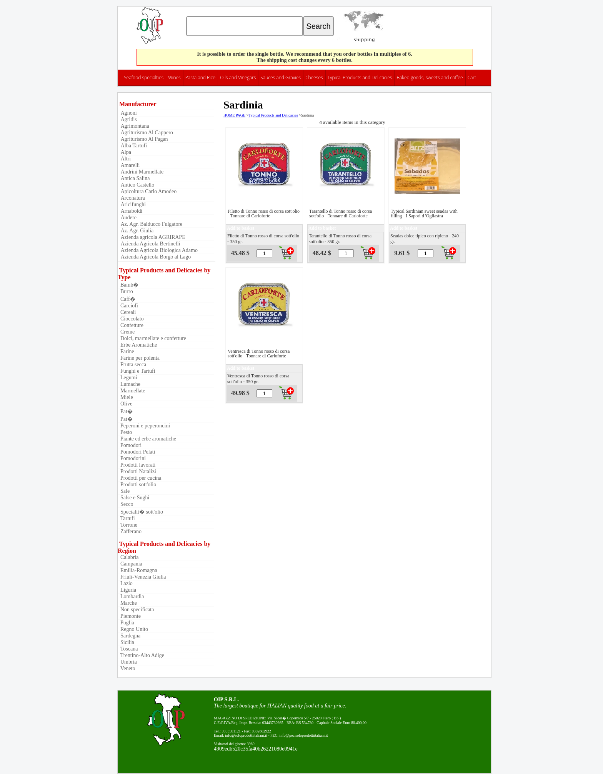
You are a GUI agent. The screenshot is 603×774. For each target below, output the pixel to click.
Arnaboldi (131, 211)
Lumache (129, 384)
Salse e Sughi (133, 497)
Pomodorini (132, 458)
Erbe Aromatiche (137, 345)
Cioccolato (131, 319)
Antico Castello (137, 185)
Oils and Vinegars (238, 77)
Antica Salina (135, 178)
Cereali (127, 312)
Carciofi (128, 306)
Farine (126, 351)
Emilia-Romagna (137, 570)
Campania (130, 564)
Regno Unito (133, 629)
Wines (174, 77)
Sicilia (126, 642)
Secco (125, 504)
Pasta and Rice (200, 77)
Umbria (127, 662)
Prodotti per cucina (140, 478)
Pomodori (130, 445)
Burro (125, 291)
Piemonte (129, 616)
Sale (124, 491)
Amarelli (130, 165)
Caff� (126, 299)
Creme (126, 332)
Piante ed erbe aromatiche (147, 439)
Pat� (125, 411)
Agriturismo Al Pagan (144, 139)
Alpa (125, 152)
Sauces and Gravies (280, 77)
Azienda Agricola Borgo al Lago (155, 257)
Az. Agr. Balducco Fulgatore (151, 224)
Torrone (127, 525)
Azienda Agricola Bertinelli (150, 244)
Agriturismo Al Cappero (146, 132)
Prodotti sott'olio (137, 484)
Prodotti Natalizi (137, 471)
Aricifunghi (133, 204)
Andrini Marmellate (141, 172)
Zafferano (130, 531)
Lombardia (131, 596)
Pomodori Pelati (136, 452)
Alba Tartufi (133, 145)
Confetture (130, 325)
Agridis (128, 119)
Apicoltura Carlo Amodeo (148, 191)
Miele (125, 397)
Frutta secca (132, 364)
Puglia (126, 623)
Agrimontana (134, 126)
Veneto (126, 668)
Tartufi (126, 518)
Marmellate (131, 391)
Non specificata (136, 609)
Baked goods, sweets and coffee (429, 77)
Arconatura (132, 198)
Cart (472, 77)
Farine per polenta (139, 358)
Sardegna (129, 636)
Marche (127, 603)
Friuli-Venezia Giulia (142, 577)
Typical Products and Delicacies (360, 77)
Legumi (127, 377)
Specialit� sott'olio (140, 512)
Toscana (128, 649)
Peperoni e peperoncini (144, 426)
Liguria (127, 590)
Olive (125, 404)
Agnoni (128, 113)
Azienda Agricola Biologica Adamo (159, 250)
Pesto (125, 432)
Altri (125, 159)
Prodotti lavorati (136, 465)
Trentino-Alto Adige (141, 655)
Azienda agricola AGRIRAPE (152, 237)
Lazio (125, 583)
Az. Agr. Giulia (136, 231)
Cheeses (314, 77)
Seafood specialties (143, 77)
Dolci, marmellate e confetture (152, 338)
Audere (128, 217)
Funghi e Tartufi (136, 371)
